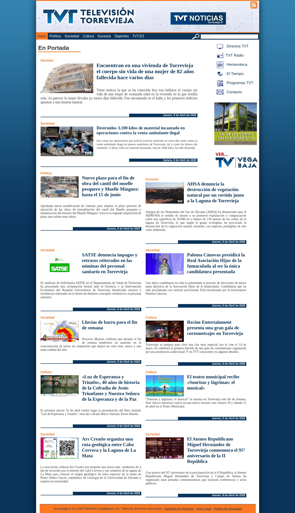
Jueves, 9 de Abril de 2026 (179, 115)
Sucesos (104, 36)
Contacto (228, 92)
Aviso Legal (203, 508)
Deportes (122, 36)
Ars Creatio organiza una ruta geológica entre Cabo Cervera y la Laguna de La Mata (109, 447)
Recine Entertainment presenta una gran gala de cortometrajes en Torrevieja (215, 327)
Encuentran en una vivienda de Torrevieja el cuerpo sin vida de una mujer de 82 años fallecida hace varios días (145, 71)
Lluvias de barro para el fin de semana (109, 324)
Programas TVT (234, 83)
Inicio (42, 36)
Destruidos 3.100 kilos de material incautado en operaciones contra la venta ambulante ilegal (141, 130)
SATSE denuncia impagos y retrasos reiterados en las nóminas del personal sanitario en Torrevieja (110, 263)
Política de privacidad (228, 508)
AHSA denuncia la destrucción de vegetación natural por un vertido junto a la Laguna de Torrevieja (215, 192)
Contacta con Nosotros (179, 508)
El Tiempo (229, 74)
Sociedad (72, 36)
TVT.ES (138, 36)
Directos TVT (232, 46)
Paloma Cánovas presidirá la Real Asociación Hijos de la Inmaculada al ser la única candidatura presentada (216, 263)
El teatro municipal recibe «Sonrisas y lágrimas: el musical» (213, 382)
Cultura (88, 36)
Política (55, 36)
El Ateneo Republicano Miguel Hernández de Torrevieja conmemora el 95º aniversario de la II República (216, 450)
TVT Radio (229, 55)
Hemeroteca (231, 64)
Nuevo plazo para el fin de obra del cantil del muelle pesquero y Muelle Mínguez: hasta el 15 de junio (110, 186)
